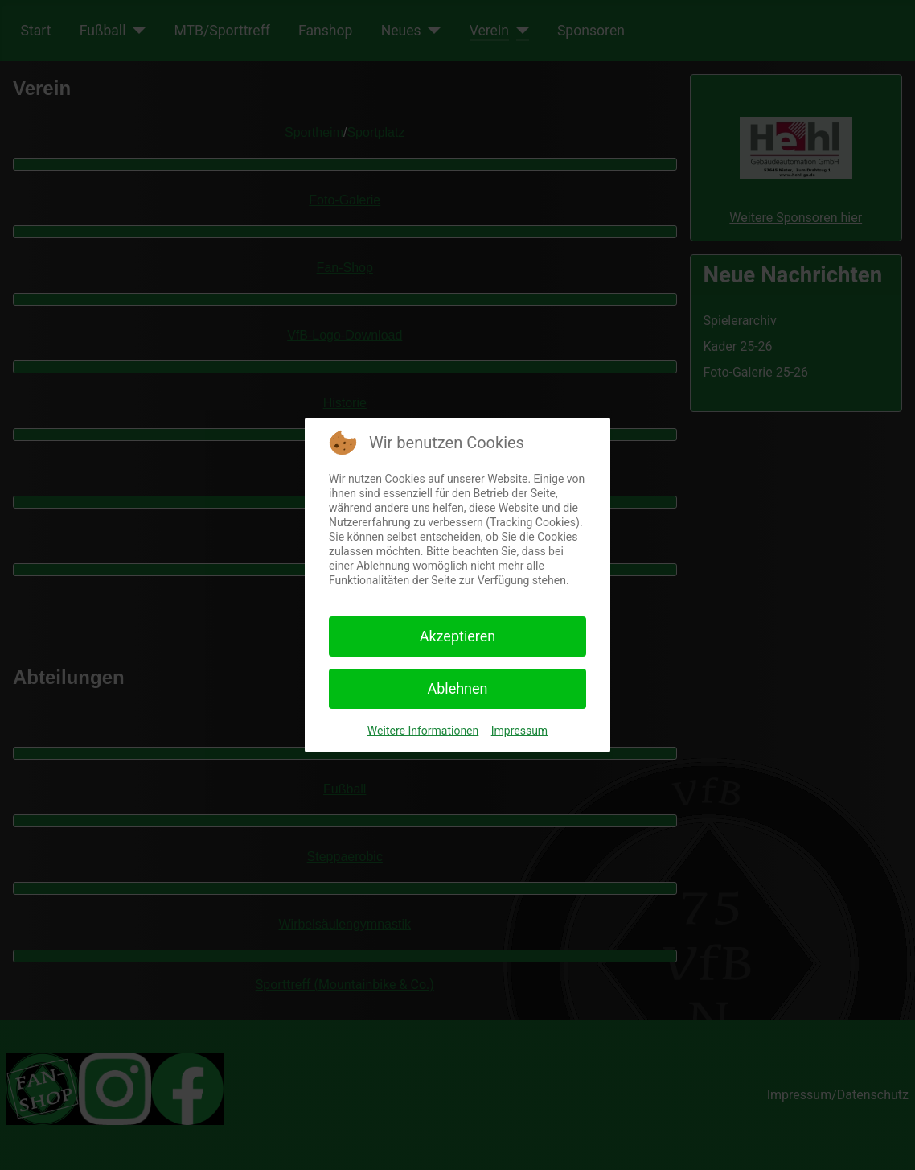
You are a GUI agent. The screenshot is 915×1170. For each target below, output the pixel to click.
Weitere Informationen (422, 730)
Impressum (519, 730)
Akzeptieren (458, 636)
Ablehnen (457, 688)
